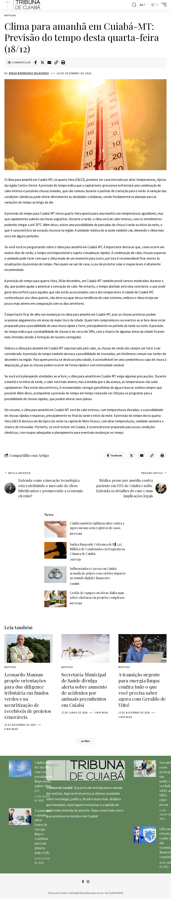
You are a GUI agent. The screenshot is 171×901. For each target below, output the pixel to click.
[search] (134, 4)
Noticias (10, 15)
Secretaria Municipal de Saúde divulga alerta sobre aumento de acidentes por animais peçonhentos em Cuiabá (84, 690)
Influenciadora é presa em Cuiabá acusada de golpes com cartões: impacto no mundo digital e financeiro (98, 574)
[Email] (49, 62)
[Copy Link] (56, 62)
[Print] (63, 62)
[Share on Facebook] (35, 62)
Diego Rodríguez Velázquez (30, 73)
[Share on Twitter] (42, 62)
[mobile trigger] (163, 4)
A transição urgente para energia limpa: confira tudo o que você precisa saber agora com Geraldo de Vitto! (142, 690)
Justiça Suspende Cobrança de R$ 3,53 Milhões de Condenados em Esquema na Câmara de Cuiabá (97, 550)
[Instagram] (87, 884)
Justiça (75, 560)
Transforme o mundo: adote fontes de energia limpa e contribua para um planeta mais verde (43, 833)
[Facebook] (83, 884)
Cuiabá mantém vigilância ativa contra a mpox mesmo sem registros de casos (97, 526)
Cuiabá (74, 585)
